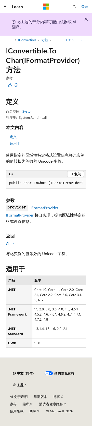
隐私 (26, 404)
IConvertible (27, 40)
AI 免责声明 (19, 396)
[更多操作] (82, 40)
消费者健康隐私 (51, 404)
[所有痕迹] (10, 40)
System (27, 111)
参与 (13, 404)
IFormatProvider (44, 207)
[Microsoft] (46, 6)
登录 (84, 6)
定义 (13, 136)
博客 (56, 396)
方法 (44, 40)
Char (10, 243)
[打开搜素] (74, 6)
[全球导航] (5, 6)
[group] (46, 183)
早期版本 (40, 396)
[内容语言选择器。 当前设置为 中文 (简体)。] (23, 373)
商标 (32, 411)
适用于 (15, 143)
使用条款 (17, 411)
